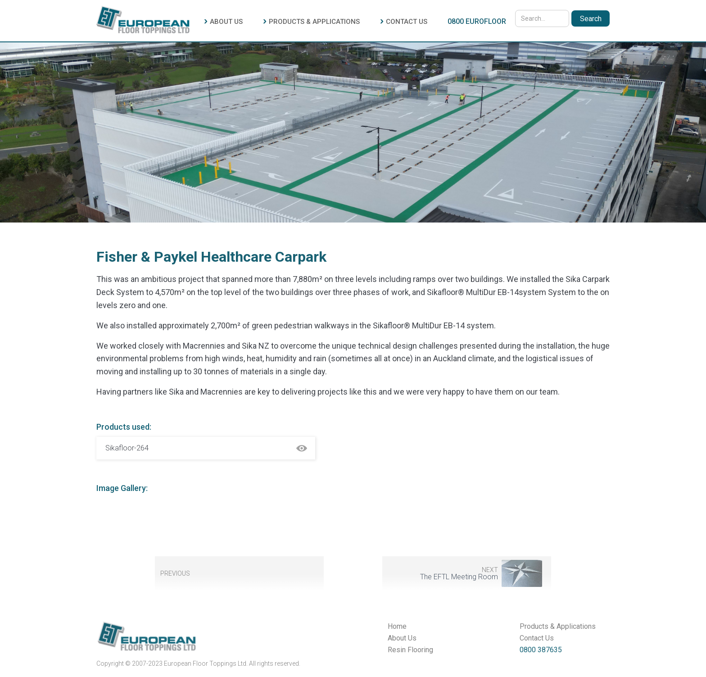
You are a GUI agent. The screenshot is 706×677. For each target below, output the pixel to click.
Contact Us (537, 638)
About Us (402, 638)
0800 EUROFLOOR (477, 21)
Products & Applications (558, 626)
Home (397, 626)
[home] (143, 18)
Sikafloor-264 (127, 448)
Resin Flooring (410, 650)
